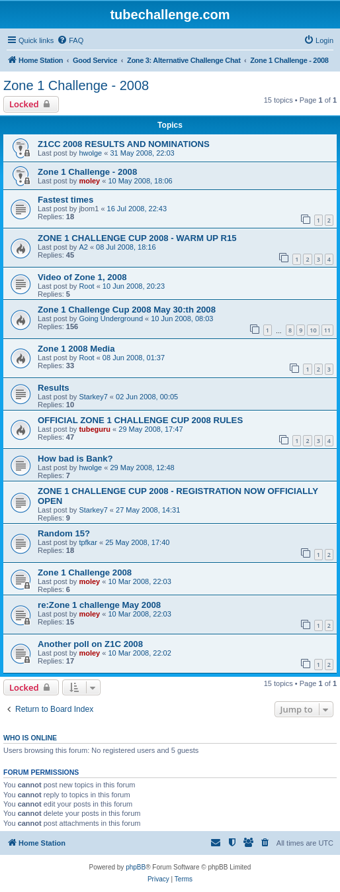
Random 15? (64, 533)
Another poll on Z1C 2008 (90, 644)
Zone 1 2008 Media (76, 349)
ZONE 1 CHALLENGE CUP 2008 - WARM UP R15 (137, 238)
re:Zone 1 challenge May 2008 (99, 605)
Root (86, 286)
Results (53, 388)
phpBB (136, 867)
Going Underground (111, 318)
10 (313, 330)
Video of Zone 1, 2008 (82, 277)
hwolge (90, 153)
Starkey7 (93, 397)
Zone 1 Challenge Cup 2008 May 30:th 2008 (127, 310)
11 (327, 330)
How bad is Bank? (75, 459)
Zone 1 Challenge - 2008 (76, 85)
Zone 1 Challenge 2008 (85, 572)
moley (89, 181)
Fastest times (65, 200)
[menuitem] (70, 40)
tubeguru (94, 429)
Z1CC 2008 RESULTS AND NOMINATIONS (124, 144)
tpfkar (88, 542)
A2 (83, 247)
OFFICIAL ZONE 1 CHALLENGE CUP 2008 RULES (140, 420)
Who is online (30, 738)
